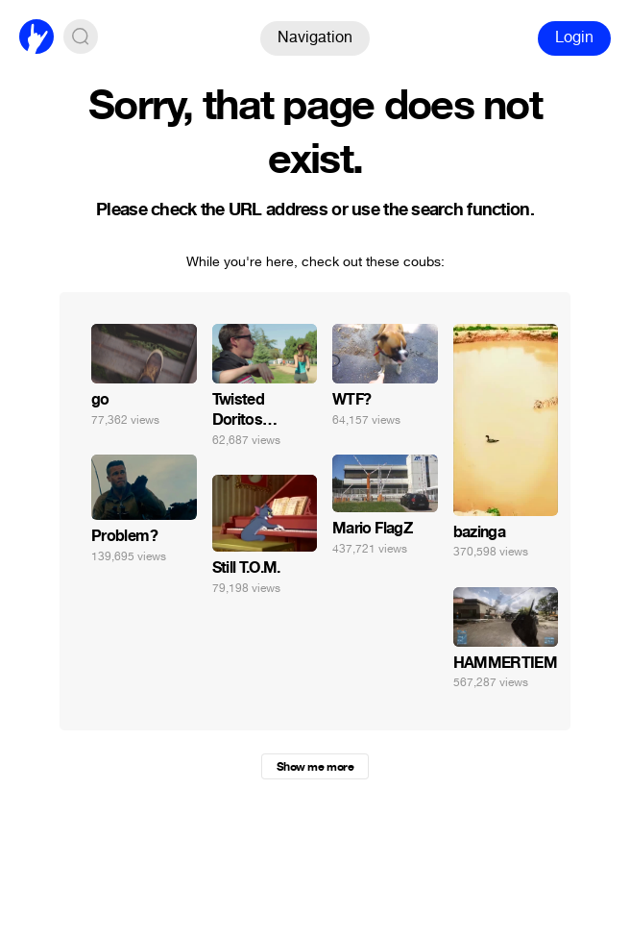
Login (574, 37)
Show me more (315, 767)
